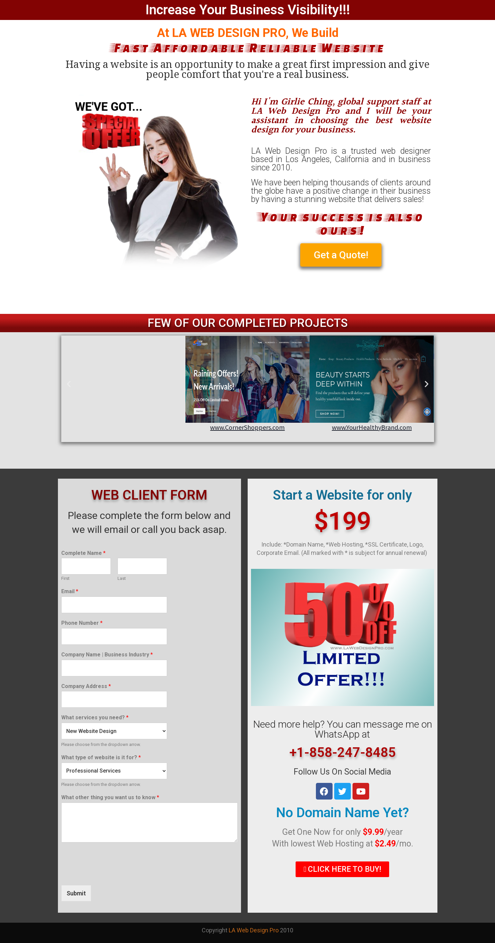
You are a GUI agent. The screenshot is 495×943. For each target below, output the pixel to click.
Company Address (86, 686)
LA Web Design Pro (254, 930)
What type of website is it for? (101, 757)
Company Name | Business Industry (107, 654)
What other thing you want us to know (110, 797)
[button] (69, 383)
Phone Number (82, 623)
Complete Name (83, 553)
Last (122, 578)
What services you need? (94, 717)
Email (69, 591)
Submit (76, 893)
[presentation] (111, 874)
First (65, 578)
